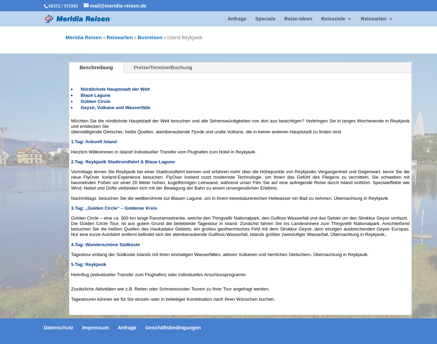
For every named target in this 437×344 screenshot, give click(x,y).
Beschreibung (96, 67)
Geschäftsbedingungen (173, 327)
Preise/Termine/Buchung (163, 67)
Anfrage (236, 18)
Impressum (95, 327)
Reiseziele (333, 18)
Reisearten (373, 18)
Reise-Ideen (298, 18)
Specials (265, 18)
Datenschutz (58, 327)
